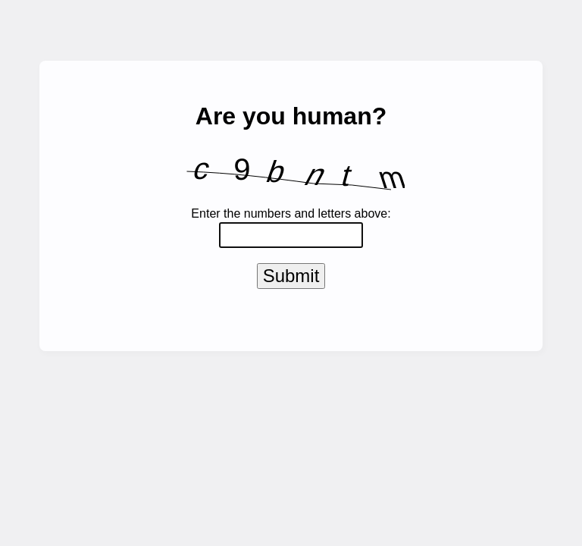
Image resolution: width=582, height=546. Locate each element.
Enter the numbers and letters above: (290, 213)
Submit (291, 278)
